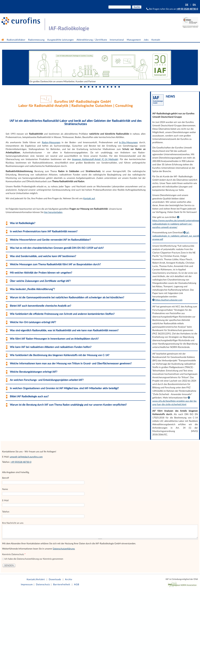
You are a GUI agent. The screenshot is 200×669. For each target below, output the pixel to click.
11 (119, 87)
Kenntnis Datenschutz (14, 554)
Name (5, 489)
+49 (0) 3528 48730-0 (187, 9)
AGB (76, 584)
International (117, 40)
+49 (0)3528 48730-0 (20, 462)
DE (186, 5)
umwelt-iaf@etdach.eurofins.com (26, 457)
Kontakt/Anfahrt (36, 579)
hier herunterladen (53, 212)
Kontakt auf (89, 198)
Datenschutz (43, 584)
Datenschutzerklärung (64, 549)
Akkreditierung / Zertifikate (92, 40)
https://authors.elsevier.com (167, 300)
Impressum (27, 584)
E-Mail (5, 500)
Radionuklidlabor (16, 40)
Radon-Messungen (51, 142)
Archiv (68, 579)
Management (134, 40)
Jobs (146, 40)
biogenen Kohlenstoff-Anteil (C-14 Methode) (95, 159)
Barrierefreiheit (61, 584)
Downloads (55, 579)
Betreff (5, 478)
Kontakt (155, 40)
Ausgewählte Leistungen (60, 40)
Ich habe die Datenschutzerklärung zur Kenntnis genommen (34, 559)
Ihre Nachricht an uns (12, 523)
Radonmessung (36, 40)
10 (115, 87)
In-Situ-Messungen (128, 142)
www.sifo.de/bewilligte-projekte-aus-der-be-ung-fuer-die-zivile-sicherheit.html (174, 401)
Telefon (5, 512)
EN (194, 5)
